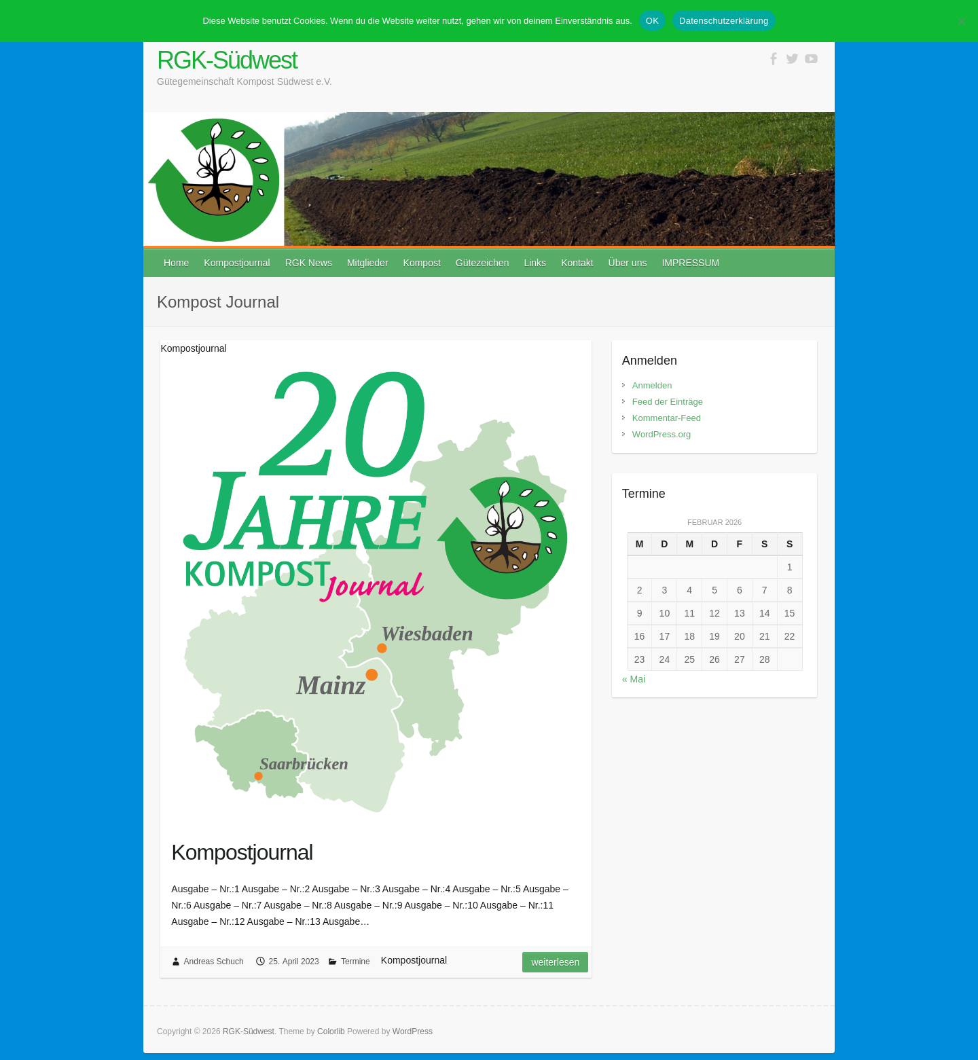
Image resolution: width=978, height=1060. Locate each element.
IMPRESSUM (690, 262)
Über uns (628, 262)
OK (652, 21)
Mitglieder (367, 262)
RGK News (308, 262)
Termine (355, 961)
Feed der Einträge (667, 402)
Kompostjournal (237, 262)
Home (176, 262)
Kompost (422, 262)
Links (535, 262)
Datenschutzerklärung (723, 21)
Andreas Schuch (214, 961)
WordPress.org (661, 434)
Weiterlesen (555, 962)
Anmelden (652, 385)
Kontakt (577, 262)
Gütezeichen (482, 262)
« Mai (633, 679)
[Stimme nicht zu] (961, 21)
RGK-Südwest (227, 60)
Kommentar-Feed (666, 418)
